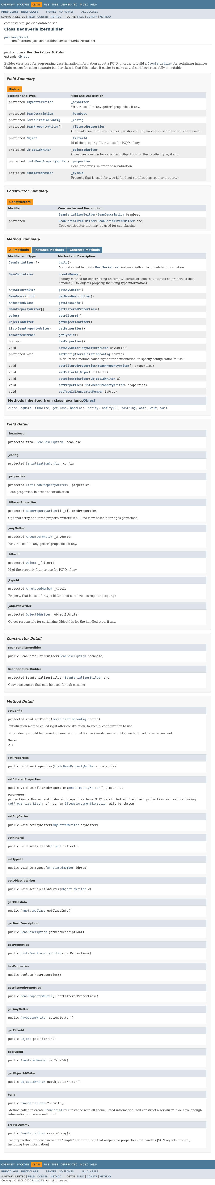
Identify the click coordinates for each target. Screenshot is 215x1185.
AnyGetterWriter (39, 102)
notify (93, 408)
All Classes (89, 11)
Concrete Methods (85, 250)
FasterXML (38, 1180)
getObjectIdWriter (74, 322)
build (63, 262)
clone (12, 408)
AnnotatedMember (39, 173)
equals (26, 408)
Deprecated (69, 4)
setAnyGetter (69, 348)
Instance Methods (49, 250)
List (30, 161)
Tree (55, 4)
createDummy (68, 274)
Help (93, 4)
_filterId (79, 138)
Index (84, 4)
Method (56, 16)
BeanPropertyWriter (42, 126)
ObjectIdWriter (38, 149)
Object (23, 56)
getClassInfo (69, 303)
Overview (8, 4)
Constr (42, 16)
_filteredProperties (88, 126)
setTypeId (67, 391)
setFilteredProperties (77, 365)
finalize (42, 408)
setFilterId (68, 372)
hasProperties (70, 341)
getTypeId (67, 335)
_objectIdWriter (84, 149)
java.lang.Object (16, 37)
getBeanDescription (75, 296)
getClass (59, 408)
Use (46, 4)
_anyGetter (80, 102)
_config (77, 120)
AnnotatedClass (21, 303)
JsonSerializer (21, 262)
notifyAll (110, 408)
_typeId (77, 173)
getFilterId (68, 315)
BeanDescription (39, 113)
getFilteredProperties (77, 309)
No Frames (66, 11)
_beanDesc (79, 113)
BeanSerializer (21, 274)
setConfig (67, 354)
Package (23, 4)
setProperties (70, 385)
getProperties (70, 328)
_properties (81, 161)
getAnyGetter (69, 289)
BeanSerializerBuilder (77, 214)
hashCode (77, 408)
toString (129, 408)
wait (142, 408)
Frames (51, 11)
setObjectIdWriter (74, 378)
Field (31, 16)
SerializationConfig (43, 120)
